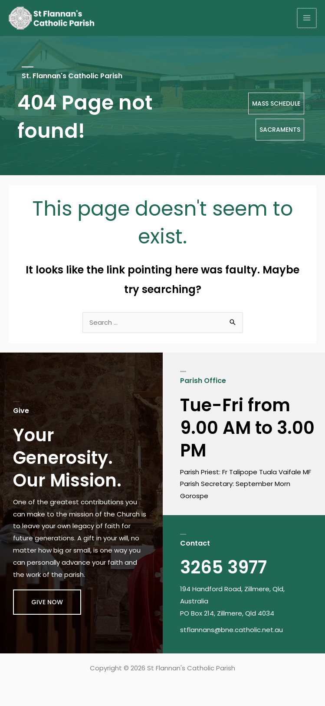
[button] (47, 602)
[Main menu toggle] (307, 18)
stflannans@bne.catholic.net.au (231, 630)
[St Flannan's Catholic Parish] (52, 18)
